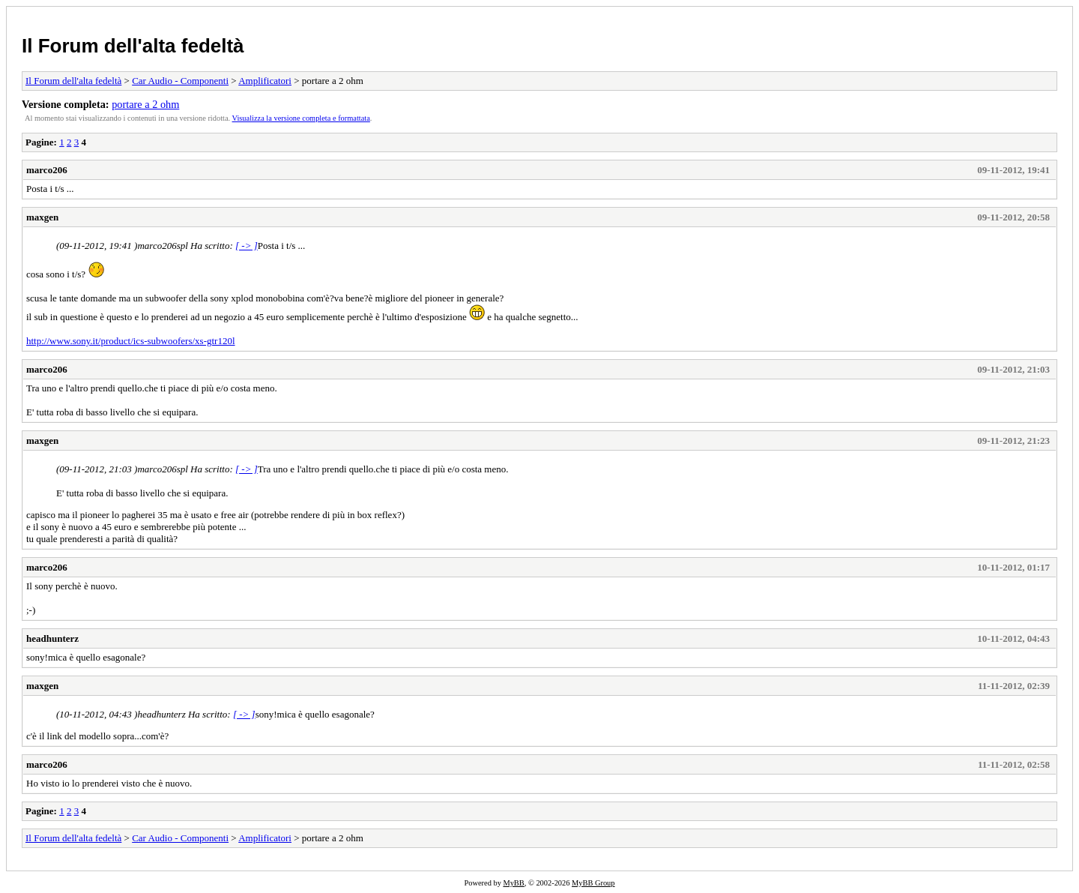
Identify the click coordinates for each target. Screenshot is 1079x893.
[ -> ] (246, 245)
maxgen (42, 217)
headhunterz (52, 638)
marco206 (46, 169)
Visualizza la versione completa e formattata (301, 118)
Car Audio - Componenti (180, 80)
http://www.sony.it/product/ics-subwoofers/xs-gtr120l (130, 340)
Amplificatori (264, 80)
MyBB (513, 883)
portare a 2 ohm (145, 104)
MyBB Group (593, 883)
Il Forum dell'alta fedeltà (133, 45)
